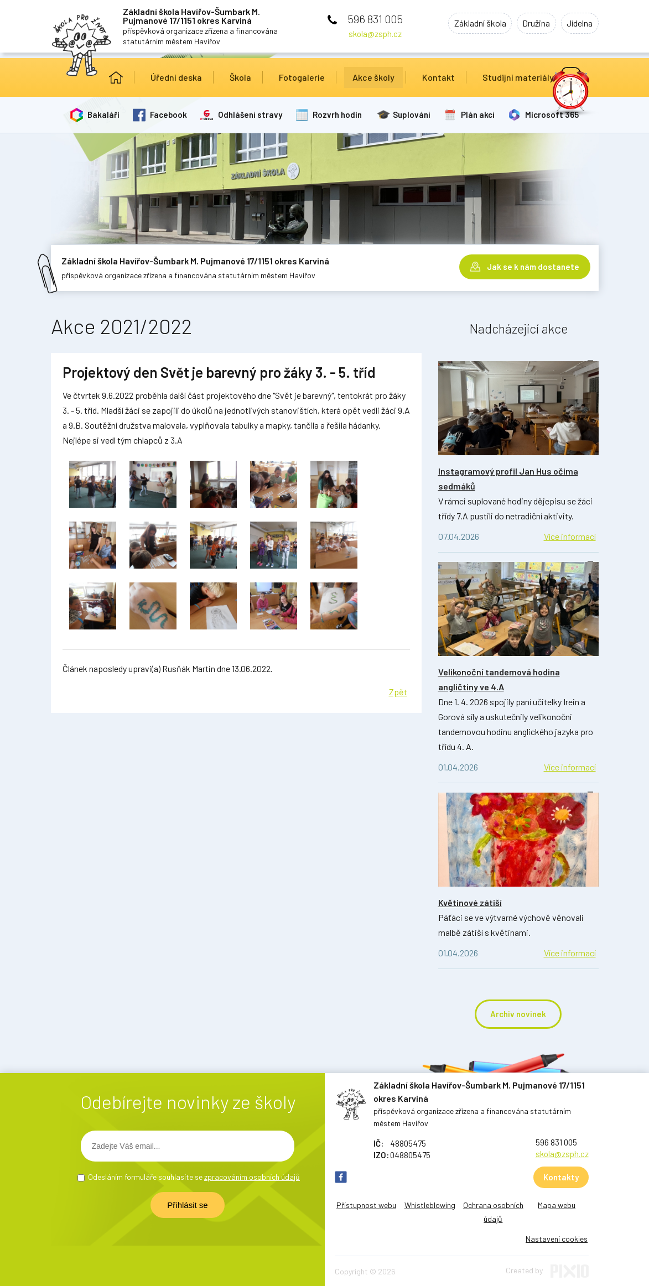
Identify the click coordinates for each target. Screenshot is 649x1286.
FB (341, 1177)
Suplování (413, 114)
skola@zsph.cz (375, 34)
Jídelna (578, 24)
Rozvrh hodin (339, 114)
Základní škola (472, 24)
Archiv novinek (518, 1014)
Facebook (169, 114)
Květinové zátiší (470, 902)
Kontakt (438, 77)
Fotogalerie (302, 77)
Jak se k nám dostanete (533, 265)
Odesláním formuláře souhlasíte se (194, 1176)
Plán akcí (480, 114)
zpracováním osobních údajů (252, 1176)
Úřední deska (176, 77)
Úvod (116, 77)
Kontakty (561, 1177)
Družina (532, 24)
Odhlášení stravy (251, 114)
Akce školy (373, 77)
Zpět (398, 691)
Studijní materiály (518, 77)
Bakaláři (104, 114)
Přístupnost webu (366, 1205)
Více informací (570, 536)
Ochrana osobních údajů (493, 1211)
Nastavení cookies (557, 1238)
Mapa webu (556, 1205)
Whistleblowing (429, 1205)
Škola (240, 77)
